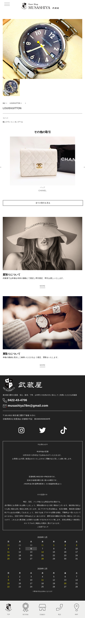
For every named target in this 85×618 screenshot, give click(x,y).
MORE (42, 286)
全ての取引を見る (43, 203)
